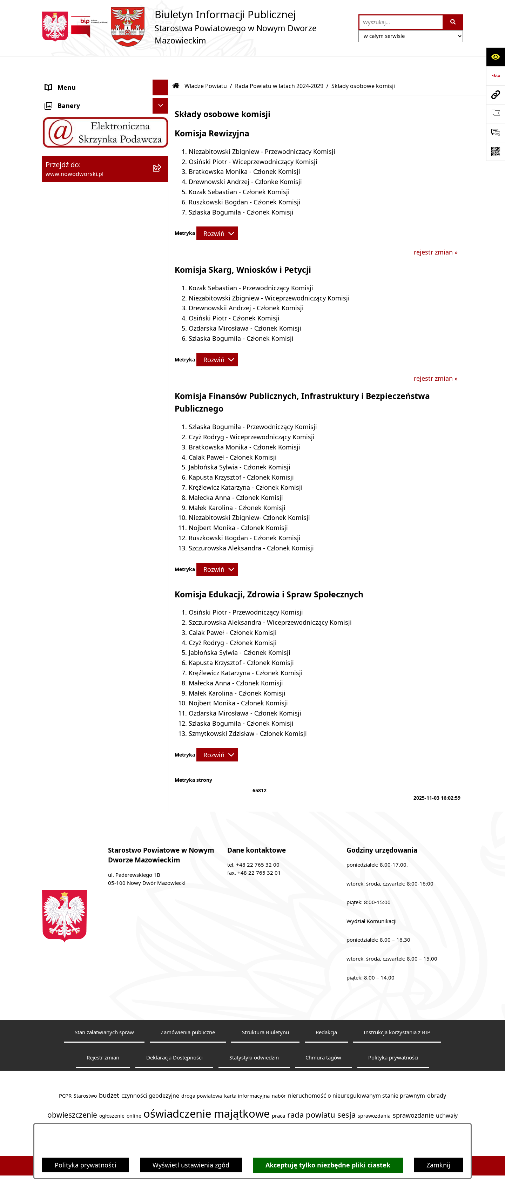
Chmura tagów (323, 1036)
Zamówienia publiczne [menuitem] (78, 542)
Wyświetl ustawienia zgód (191, 1165)
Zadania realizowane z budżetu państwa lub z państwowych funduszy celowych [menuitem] (90, 615)
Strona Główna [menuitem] (67, 82)
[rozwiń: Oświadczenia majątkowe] (162, 527)
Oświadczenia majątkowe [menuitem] (83, 526)
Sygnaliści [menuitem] (60, 574)
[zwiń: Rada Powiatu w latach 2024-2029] (162, 165)
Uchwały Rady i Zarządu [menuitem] (80, 337)
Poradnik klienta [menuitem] (69, 353)
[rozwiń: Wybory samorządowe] (162, 558)
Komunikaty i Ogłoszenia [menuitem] (82, 432)
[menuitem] (105, 170)
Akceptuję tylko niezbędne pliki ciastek (327, 1165)
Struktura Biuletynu (265, 1011)
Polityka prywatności (85, 1165)
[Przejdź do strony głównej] (196, 27)
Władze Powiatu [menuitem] (69, 145)
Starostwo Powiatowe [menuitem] (77, 113)
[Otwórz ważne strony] (495, 113)
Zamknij (438, 1165)
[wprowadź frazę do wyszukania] (401, 22)
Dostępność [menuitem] (63, 129)
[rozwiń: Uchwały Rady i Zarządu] (162, 337)
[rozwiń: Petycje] (162, 464)
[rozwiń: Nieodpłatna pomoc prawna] (162, 448)
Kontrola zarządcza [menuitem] (73, 495)
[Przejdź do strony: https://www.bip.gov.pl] (495, 75)
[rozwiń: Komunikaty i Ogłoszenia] (162, 432)
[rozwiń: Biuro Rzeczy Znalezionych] (162, 400)
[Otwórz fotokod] (495, 151)
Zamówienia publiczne (188, 1011)
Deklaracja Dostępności (174, 1036)
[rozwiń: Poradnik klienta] (162, 353)
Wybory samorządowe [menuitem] (78, 558)
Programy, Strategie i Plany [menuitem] (85, 384)
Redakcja (326, 1011)
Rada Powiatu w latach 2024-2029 (279, 65)
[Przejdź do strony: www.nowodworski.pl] (495, 94)
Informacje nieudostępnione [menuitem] (87, 589)
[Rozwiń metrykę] (217, 212)
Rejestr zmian (103, 1036)
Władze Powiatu (205, 65)
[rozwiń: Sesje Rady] (162, 256)
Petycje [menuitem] (56, 463)
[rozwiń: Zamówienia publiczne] (162, 542)
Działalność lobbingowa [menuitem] (80, 479)
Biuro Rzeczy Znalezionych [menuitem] (84, 400)
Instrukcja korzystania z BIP (397, 1011)
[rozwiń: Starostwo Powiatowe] (162, 114)
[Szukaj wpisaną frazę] (453, 22)
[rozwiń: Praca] (162, 369)
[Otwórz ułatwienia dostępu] (495, 56)
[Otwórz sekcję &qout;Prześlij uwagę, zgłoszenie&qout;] (495, 132)
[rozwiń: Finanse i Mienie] (162, 416)
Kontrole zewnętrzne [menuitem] (75, 511)
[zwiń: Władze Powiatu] (162, 145)
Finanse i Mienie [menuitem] (69, 416)
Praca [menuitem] (53, 369)
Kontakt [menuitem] (57, 98)
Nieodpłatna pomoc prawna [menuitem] (86, 447)
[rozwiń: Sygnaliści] (162, 574)
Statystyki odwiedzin (254, 1036)
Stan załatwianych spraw (104, 1011)
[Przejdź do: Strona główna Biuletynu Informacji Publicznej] (176, 64)
